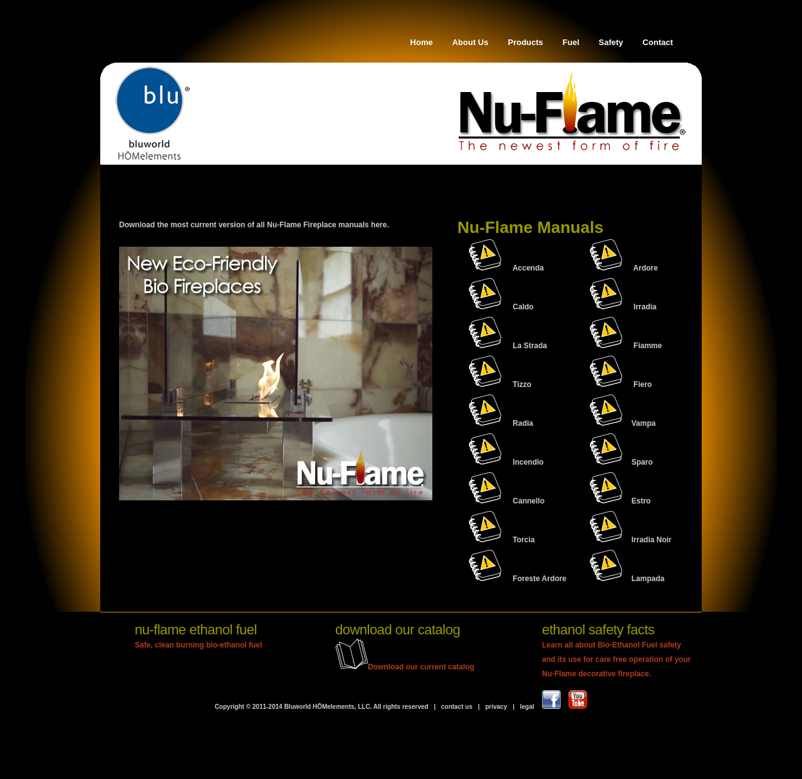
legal (527, 706)
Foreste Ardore (539, 578)
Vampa (623, 423)
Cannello (528, 501)
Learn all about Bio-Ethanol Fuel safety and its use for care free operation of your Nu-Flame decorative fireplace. (616, 659)
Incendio (528, 462)
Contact (658, 42)
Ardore (645, 268)
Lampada (627, 578)
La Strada (530, 345)
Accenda (528, 268)
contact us (455, 706)
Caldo (523, 306)
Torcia (523, 539)
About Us (470, 42)
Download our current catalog (404, 667)
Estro (620, 501)
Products (525, 42)
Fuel (571, 42)
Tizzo (522, 384)
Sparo (621, 462)
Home (421, 42)
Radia (523, 423)
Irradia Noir (631, 539)
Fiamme (647, 345)
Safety (611, 42)
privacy (496, 706)
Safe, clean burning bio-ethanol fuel (198, 645)
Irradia (645, 306)
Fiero (642, 384)
